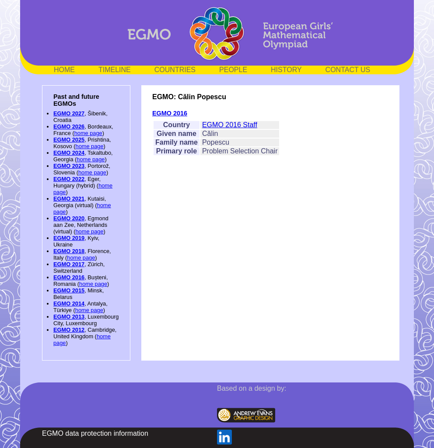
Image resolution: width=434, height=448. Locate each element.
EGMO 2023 (68, 166)
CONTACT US (348, 69)
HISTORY (286, 69)
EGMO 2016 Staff (229, 124)
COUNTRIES (175, 69)
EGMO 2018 (68, 251)
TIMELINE (114, 69)
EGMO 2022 (68, 179)
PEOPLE (233, 69)
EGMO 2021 (68, 198)
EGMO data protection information (95, 433)
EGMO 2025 (68, 139)
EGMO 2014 (68, 303)
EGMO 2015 (68, 290)
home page (88, 133)
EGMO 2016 (68, 277)
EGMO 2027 (68, 113)
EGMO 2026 (68, 126)
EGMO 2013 (68, 316)
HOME (64, 69)
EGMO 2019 (68, 238)
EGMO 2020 (68, 218)
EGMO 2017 (68, 264)
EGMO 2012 (68, 329)
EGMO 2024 (68, 152)
